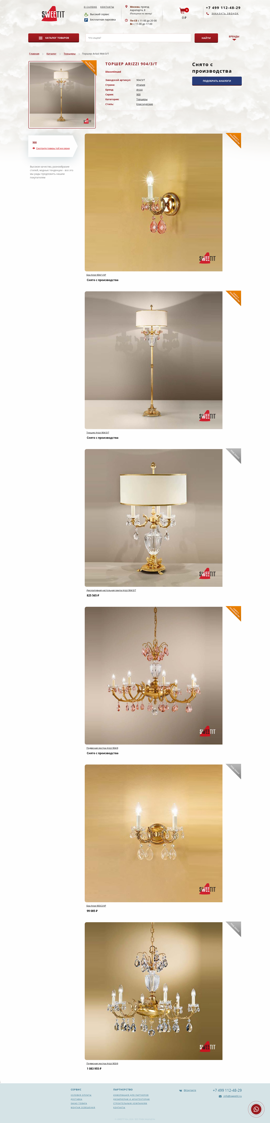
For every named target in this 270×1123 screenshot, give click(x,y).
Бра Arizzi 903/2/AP (96, 905)
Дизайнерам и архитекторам (131, 1099)
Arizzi (139, 89)
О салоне (90, 7)
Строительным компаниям (130, 1103)
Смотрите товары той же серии (53, 148)
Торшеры (70, 53)
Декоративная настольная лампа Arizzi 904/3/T (111, 590)
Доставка (76, 1099)
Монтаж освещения (83, 1107)
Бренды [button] (234, 36)
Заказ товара (79, 1103)
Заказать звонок (225, 13)
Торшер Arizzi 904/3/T (97, 432)
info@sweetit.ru (232, 1096)
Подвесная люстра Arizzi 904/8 (102, 748)
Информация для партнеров (131, 1095)
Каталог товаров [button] (57, 37)
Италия (140, 84)
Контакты (107, 7)
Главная (34, 53)
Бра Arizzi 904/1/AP (96, 274)
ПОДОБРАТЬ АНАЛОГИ (217, 80)
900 (138, 94)
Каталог (51, 53)
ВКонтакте (190, 1090)
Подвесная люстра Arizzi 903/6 (102, 1063)
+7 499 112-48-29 (223, 7)
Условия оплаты (81, 1095)
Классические (144, 104)
